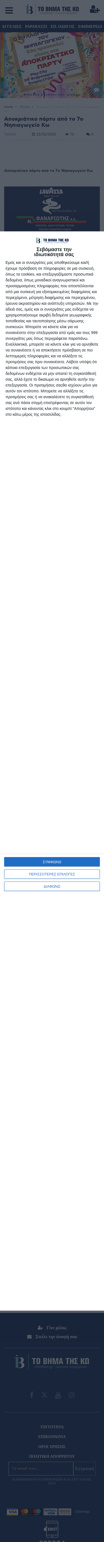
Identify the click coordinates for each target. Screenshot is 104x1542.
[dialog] (52, 771)
